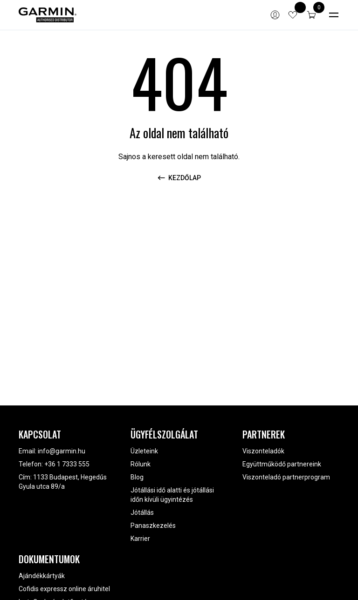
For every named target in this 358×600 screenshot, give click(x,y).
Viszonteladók (263, 451)
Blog (137, 477)
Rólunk (141, 464)
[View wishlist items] (292, 14)
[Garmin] (47, 14)
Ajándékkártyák (42, 576)
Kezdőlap (179, 178)
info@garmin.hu (61, 451)
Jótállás (142, 512)
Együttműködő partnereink (281, 464)
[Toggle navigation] (333, 14)
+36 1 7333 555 (67, 464)
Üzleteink (144, 451)
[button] (311, 14)
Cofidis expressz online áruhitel (64, 589)
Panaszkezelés (153, 525)
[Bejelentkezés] (275, 15)
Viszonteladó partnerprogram (286, 477)
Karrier (140, 538)
